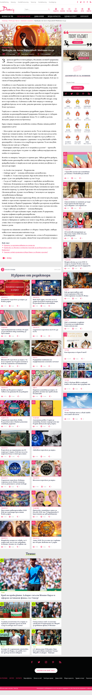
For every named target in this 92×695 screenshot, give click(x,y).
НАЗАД (7, 258)
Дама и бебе (39, 16)
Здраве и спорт (70, 16)
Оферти (89, 9)
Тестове (69, 9)
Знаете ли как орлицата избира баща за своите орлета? (26, 252)
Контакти (19, 678)
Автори (11, 678)
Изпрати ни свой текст (46, 670)
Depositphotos (28, 678)
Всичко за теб (7, 16)
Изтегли (77, 42)
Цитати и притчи (27, 21)
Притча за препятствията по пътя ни (19, 245)
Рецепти (55, 9)
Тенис (31, 553)
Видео (76, 9)
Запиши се (78, 88)
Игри (82, 9)
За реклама (3, 678)
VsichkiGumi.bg (42, 2)
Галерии (62, 9)
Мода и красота (54, 16)
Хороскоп (84, 16)
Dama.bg (13, 2)
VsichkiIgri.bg (52, 2)
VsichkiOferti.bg (4, 2)
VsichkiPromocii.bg (23, 2)
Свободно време (23, 16)
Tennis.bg (33, 2)
